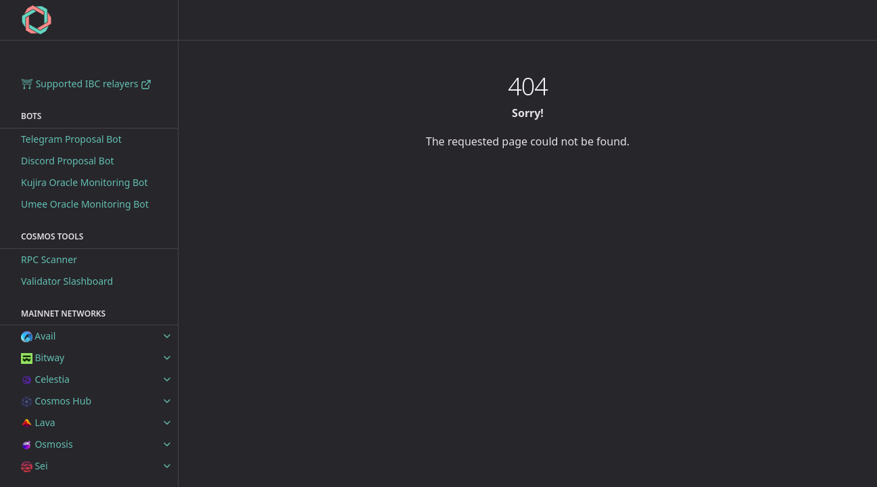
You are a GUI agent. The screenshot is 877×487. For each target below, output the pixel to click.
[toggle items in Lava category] (167, 423)
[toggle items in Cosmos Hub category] (167, 401)
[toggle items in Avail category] (167, 336)
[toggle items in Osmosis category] (167, 444)
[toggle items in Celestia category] (167, 379)
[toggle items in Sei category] (167, 466)
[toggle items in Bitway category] (167, 358)
